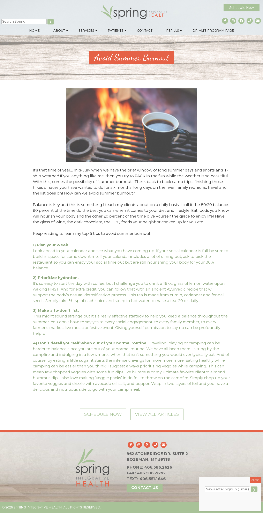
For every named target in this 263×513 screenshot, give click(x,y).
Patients (115, 30)
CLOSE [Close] (255, 480)
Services (86, 30)
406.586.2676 (151, 473)
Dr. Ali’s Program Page (213, 30)
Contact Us (144, 487)
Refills (172, 30)
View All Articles (157, 414)
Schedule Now (241, 8)
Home (34, 30)
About (59, 30)
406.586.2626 (158, 467)
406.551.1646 (153, 478)
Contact (144, 30)
